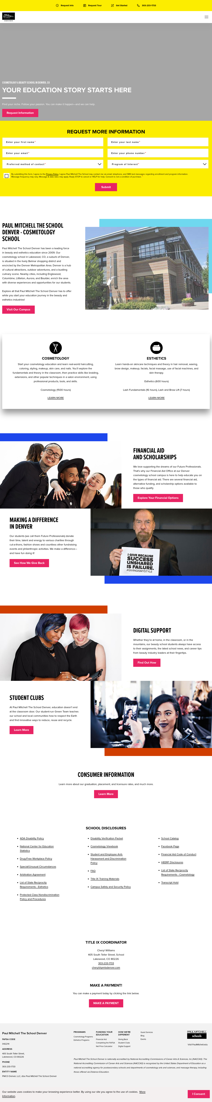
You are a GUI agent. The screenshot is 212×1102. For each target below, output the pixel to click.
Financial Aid (101, 1039)
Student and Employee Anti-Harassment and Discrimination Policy (108, 858)
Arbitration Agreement (32, 874)
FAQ (93, 870)
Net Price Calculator (104, 1046)
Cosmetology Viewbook (104, 846)
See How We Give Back (29, 563)
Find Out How (147, 662)
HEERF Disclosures (172, 862)
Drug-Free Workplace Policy (36, 858)
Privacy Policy (52, 174)
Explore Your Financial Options (158, 498)
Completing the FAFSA (105, 1043)
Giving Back (123, 1039)
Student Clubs (124, 1043)
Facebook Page (170, 846)
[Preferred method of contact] (52, 164)
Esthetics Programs (81, 1040)
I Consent (198, 1094)
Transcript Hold (169, 882)
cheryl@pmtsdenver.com (106, 967)
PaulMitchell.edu (200, 1044)
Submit (106, 187)
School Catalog (170, 838)
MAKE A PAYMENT (106, 1003)
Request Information (20, 113)
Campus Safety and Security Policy (111, 886)
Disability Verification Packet (107, 838)
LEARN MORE (56, 397)
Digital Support (124, 1046)
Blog (142, 1036)
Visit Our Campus (18, 309)
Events (143, 1039)
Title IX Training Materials (105, 878)
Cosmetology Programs (83, 1037)
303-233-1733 (106, 963)
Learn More (21, 730)
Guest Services (147, 1032)
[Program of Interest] (157, 164)
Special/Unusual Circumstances (38, 866)
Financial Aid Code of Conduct (178, 854)
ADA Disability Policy (32, 838)
